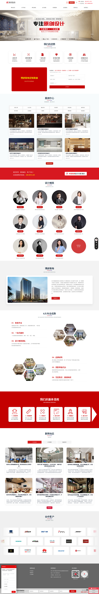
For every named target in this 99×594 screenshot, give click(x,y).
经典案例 (55, 7)
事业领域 (34, 7)
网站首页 (13, 7)
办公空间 (29, 107)
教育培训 (83, 107)
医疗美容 (16, 110)
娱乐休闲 (56, 110)
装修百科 (31, 572)
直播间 (42, 110)
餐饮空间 (10, 574)
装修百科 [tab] (64, 442)
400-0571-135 (86, 592)
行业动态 (31, 570)
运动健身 (29, 110)
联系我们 (86, 7)
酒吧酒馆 (69, 110)
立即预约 (67, 86)
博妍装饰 (72, 2)
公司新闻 (31, 574)
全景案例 (65, 7)
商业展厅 (10, 581)
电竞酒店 (83, 110)
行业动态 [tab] (35, 442)
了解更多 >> (55, 303)
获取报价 (73, 591)
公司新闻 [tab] (49, 442)
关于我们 (23, 7)
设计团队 (44, 7)
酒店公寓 (16, 107)
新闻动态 (76, 7)
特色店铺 (69, 107)
